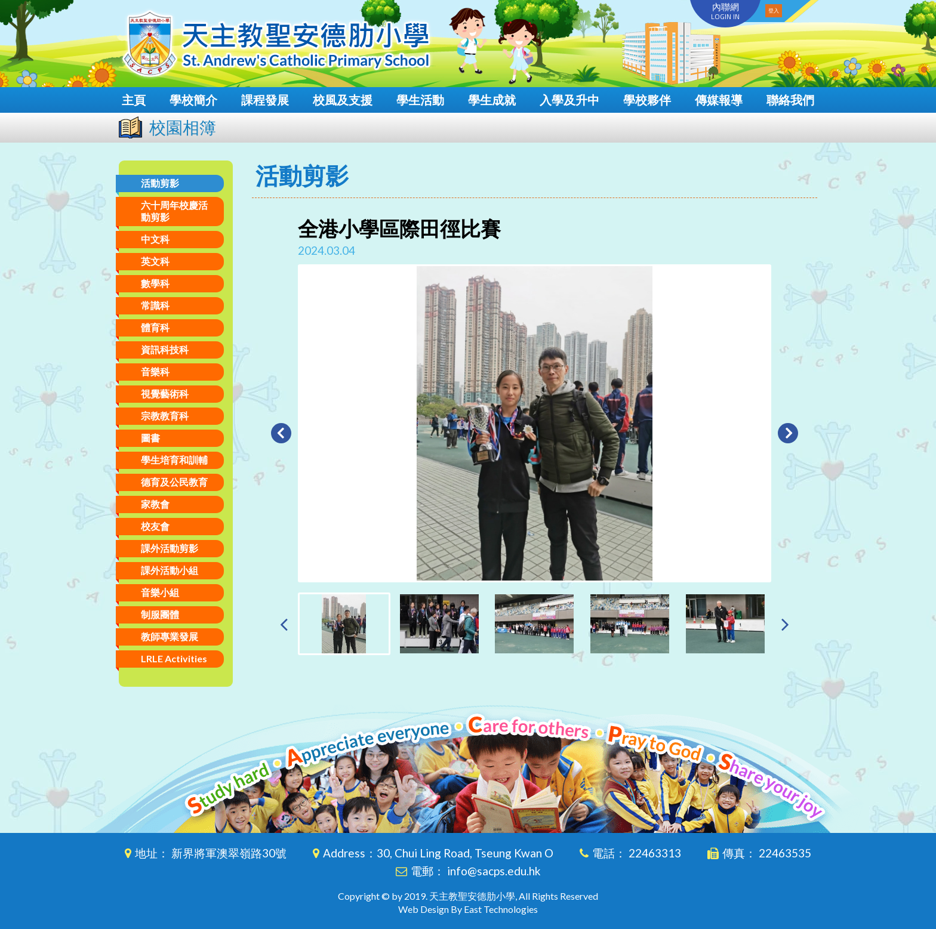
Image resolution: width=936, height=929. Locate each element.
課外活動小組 (169, 570)
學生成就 (492, 99)
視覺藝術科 (165, 393)
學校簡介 (193, 99)
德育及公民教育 (174, 481)
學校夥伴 (647, 99)
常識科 (155, 305)
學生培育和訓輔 (174, 459)
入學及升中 (569, 99)
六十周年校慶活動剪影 (174, 211)
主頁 (134, 99)
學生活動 (420, 99)
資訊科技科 (165, 349)
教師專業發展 (169, 636)
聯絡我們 (790, 99)
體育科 (155, 327)
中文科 (155, 239)
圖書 (150, 437)
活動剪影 (160, 183)
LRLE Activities (174, 658)
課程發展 (265, 99)
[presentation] (284, 624)
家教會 (155, 504)
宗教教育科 (165, 415)
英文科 (155, 261)
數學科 (155, 283)
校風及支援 (342, 99)
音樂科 (155, 371)
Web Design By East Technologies (468, 909)
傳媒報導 (719, 99)
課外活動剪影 (169, 548)
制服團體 (160, 614)
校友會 (155, 526)
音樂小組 (160, 592)
